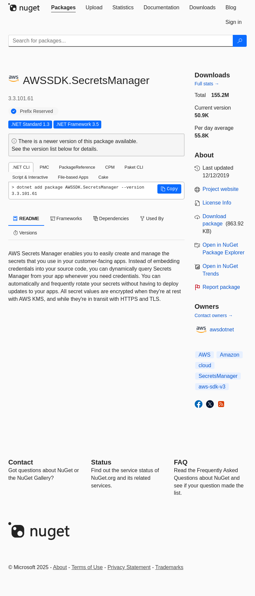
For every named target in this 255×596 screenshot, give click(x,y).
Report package (221, 287)
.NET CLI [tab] (21, 167)
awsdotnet (222, 329)
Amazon (229, 355)
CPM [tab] (110, 167)
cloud (205, 365)
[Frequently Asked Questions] (181, 462)
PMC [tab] (44, 167)
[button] (169, 189)
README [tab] (26, 218)
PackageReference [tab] (77, 167)
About (60, 567)
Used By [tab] (152, 218)
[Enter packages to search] (120, 41)
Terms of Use (87, 567)
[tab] (63, 7)
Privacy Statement (129, 567)
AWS (205, 355)
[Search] (240, 41)
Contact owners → (214, 315)
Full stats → (207, 83)
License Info (217, 203)
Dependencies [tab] (111, 218)
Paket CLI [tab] (134, 167)
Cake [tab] (103, 177)
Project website (221, 189)
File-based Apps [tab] (73, 177)
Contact (20, 462)
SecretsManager (218, 376)
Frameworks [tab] (66, 218)
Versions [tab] (25, 232)
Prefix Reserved (36, 111)
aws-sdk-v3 (212, 386)
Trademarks (169, 567)
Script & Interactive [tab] (30, 177)
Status (101, 462)
